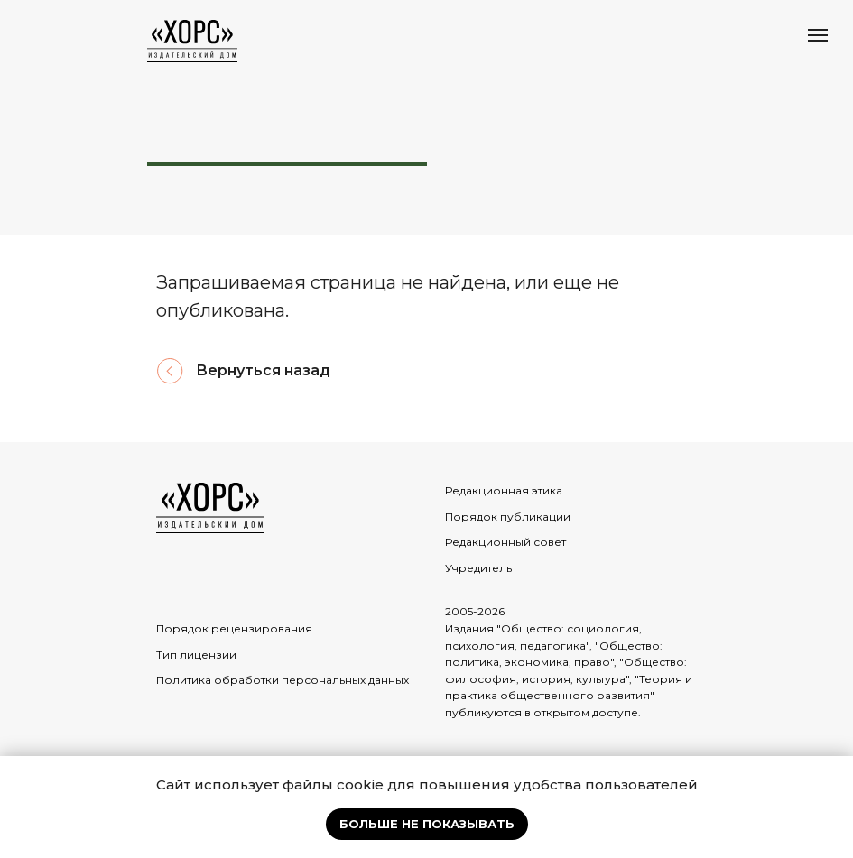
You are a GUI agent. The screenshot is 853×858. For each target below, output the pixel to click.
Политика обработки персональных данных (282, 680)
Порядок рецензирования (234, 628)
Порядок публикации (507, 516)
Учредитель (478, 568)
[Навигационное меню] (818, 35)
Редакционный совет (505, 542)
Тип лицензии (196, 654)
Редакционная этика (503, 490)
